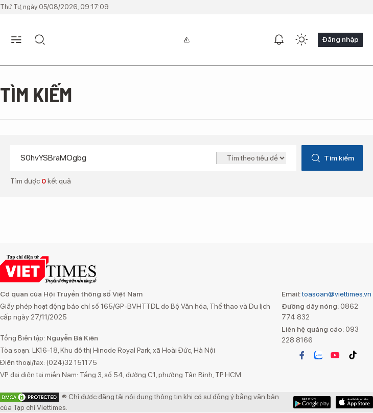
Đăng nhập (340, 39)
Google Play (354, 402)
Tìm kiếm (332, 158)
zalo (318, 355)
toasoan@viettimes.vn (335, 294)
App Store (312, 402)
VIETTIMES (48, 269)
